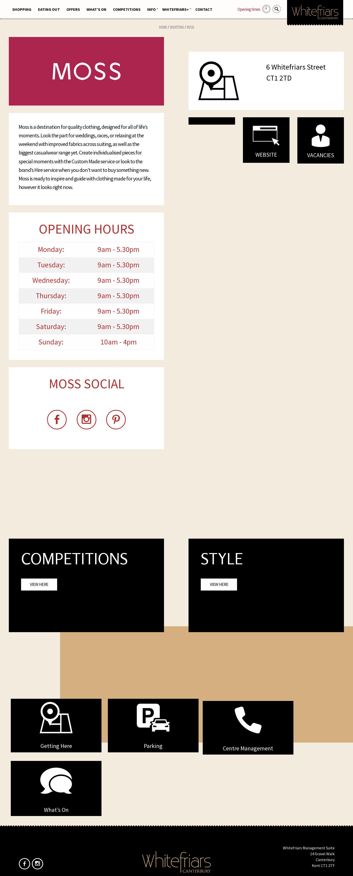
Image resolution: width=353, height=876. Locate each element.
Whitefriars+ (175, 9)
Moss (190, 27)
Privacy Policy (185, 837)
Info (151, 9)
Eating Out (49, 9)
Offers (73, 9)
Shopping (21, 9)
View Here (39, 585)
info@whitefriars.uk (318, 828)
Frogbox (186, 868)
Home (163, 27)
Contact (203, 9)
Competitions (126, 9)
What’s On (96, 9)
